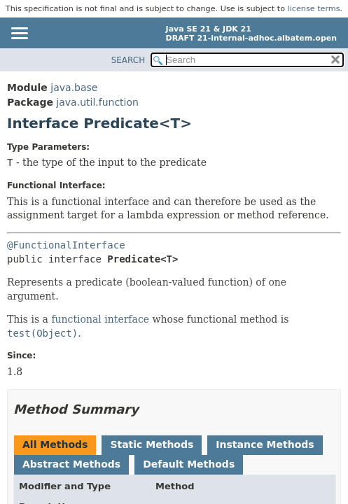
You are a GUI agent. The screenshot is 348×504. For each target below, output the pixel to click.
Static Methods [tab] (151, 444)
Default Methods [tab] (189, 464)
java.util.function (97, 102)
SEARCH (128, 60)
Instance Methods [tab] (265, 444)
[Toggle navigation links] (19, 34)
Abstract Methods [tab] (71, 464)
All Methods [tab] (55, 444)
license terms (314, 8)
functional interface (100, 319)
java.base (73, 87)
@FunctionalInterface (66, 245)
